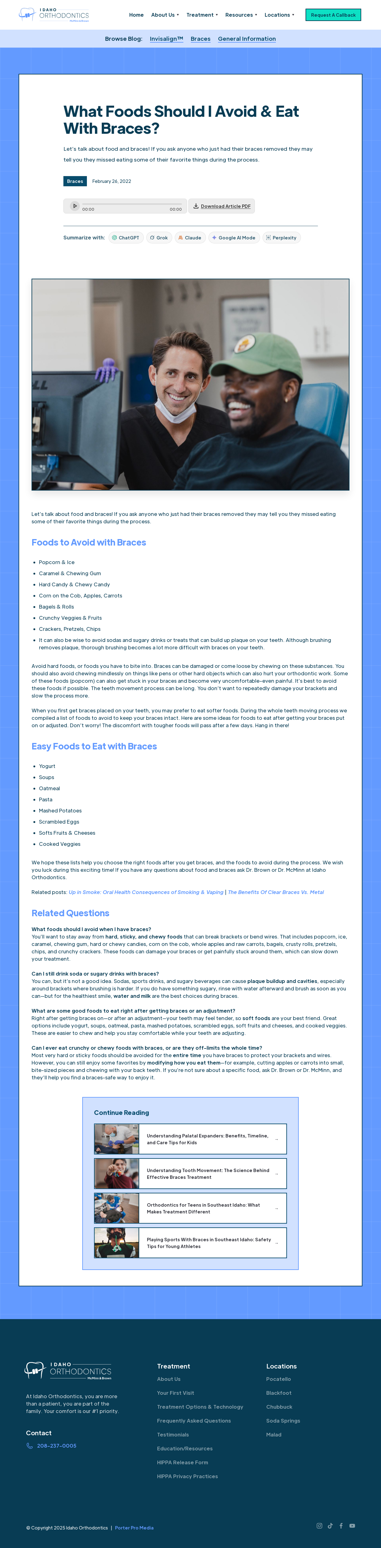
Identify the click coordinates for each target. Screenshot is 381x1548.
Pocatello (278, 1379)
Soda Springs (283, 1420)
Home (136, 14)
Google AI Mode (233, 237)
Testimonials (173, 1434)
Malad (273, 1434)
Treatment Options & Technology (200, 1406)
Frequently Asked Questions (194, 1420)
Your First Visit (175, 1393)
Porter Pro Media (134, 1527)
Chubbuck (279, 1406)
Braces (201, 38)
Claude (189, 237)
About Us (169, 1379)
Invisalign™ (166, 38)
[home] (54, 15)
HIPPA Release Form (182, 1462)
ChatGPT (125, 237)
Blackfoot (279, 1393)
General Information (247, 38)
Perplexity (281, 237)
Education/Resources (185, 1448)
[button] (165, 15)
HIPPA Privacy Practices (187, 1476)
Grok (159, 237)
